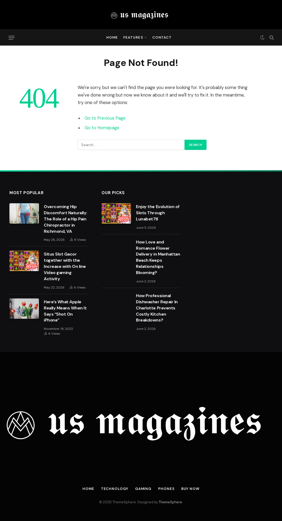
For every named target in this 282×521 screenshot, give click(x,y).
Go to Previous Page (105, 118)
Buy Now (191, 488)
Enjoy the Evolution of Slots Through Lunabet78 (157, 213)
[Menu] (12, 37)
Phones (166, 488)
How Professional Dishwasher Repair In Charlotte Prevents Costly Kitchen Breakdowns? (157, 308)
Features (133, 37)
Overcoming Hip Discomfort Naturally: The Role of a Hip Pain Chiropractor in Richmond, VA (65, 219)
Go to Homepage (102, 128)
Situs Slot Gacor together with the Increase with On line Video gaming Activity (65, 266)
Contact (162, 37)
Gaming (143, 488)
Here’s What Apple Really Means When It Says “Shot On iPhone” (65, 311)
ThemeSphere (170, 502)
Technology (114, 488)
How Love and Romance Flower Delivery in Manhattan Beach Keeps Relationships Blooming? (158, 257)
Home (112, 37)
